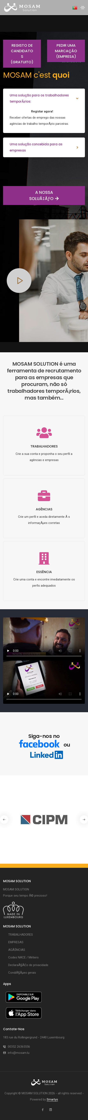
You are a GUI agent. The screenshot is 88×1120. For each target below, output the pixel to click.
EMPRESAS (15, 942)
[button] (84, 819)
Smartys (52, 1099)
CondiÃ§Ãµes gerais (22, 972)
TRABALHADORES (20, 934)
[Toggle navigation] (82, 7)
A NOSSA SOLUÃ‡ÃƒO (31, 195)
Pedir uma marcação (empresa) (62, 51)
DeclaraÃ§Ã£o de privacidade (28, 965)
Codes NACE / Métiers (23, 957)
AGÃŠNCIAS (16, 950)
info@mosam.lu (18, 1053)
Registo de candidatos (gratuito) (18, 53)
